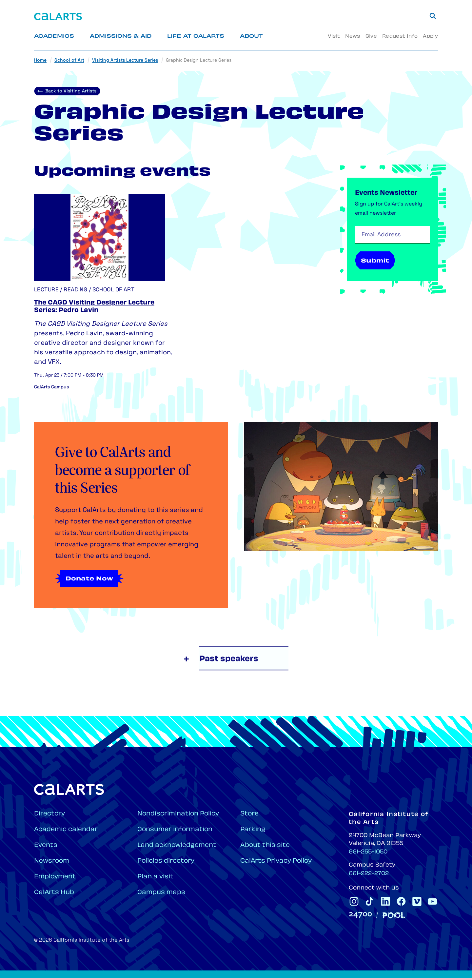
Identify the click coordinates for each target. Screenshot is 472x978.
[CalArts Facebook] (401, 901)
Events (45, 845)
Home (40, 60)
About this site (265, 845)
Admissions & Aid (120, 36)
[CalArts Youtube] (432, 901)
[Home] (58, 16)
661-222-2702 (369, 873)
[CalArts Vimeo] (417, 901)
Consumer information (174, 829)
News (352, 36)
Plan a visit (155, 877)
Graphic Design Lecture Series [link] (198, 60)
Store (249, 814)
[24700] (360, 915)
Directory (49, 814)
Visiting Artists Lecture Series (125, 60)
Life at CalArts (195, 36)
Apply (430, 36)
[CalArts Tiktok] (369, 901)
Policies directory (165, 861)
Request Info (400, 36)
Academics (54, 36)
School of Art (69, 60)
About (251, 36)
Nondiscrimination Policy (178, 814)
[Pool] (394, 915)
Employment (55, 877)
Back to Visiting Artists (70, 91)
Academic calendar (66, 829)
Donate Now (89, 579)
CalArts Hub (54, 892)
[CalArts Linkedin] (385, 901)
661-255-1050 (368, 852)
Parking (253, 829)
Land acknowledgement (176, 845)
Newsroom (51, 861)
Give (371, 36)
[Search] (432, 15)
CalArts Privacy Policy (276, 861)
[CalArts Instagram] (354, 901)
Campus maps (161, 892)
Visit (334, 36)
